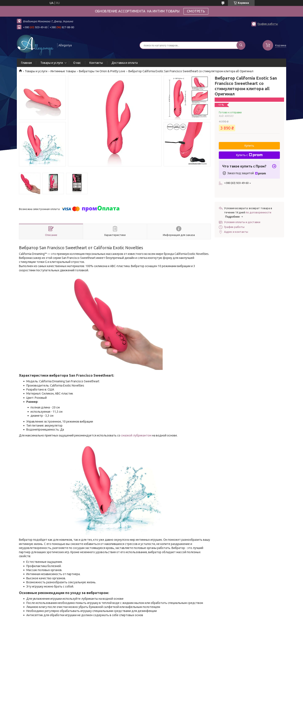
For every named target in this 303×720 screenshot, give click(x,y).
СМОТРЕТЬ (196, 11)
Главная (26, 62)
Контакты (96, 62)
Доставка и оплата (125, 62)
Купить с (249, 155)
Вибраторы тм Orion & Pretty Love (102, 71)
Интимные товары (63, 71)
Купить (249, 145)
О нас (77, 62)
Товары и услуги (51, 62)
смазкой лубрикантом (136, 435)
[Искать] (241, 45)
